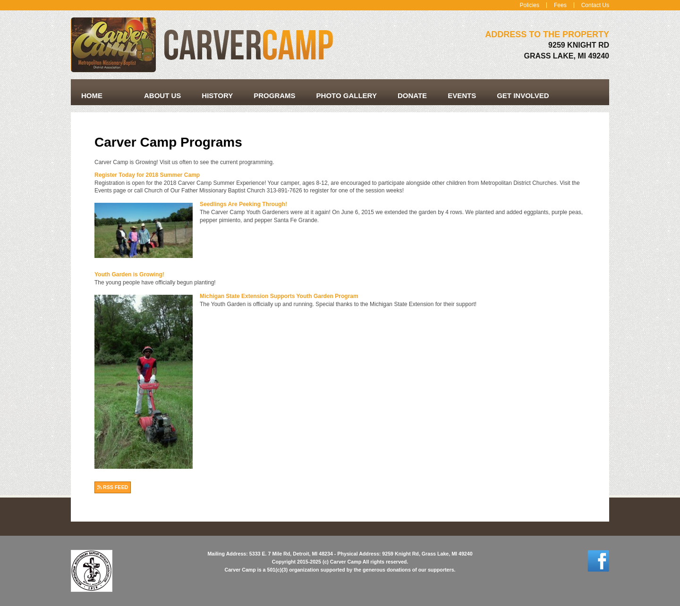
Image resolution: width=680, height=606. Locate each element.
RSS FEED (112, 487)
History (217, 95)
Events (462, 95)
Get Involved (523, 95)
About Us (162, 95)
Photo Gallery (346, 95)
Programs (274, 95)
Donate (412, 95)
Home (91, 95)
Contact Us (595, 5)
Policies (529, 5)
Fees (560, 5)
